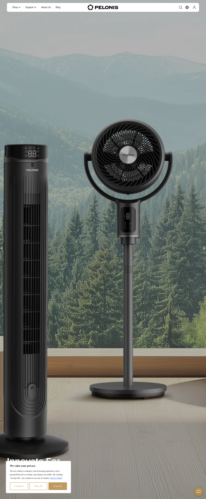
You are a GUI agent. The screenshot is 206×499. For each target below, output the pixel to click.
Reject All (38, 486)
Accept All (57, 486)
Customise (19, 486)
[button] (2, 248)
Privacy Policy (56, 478)
